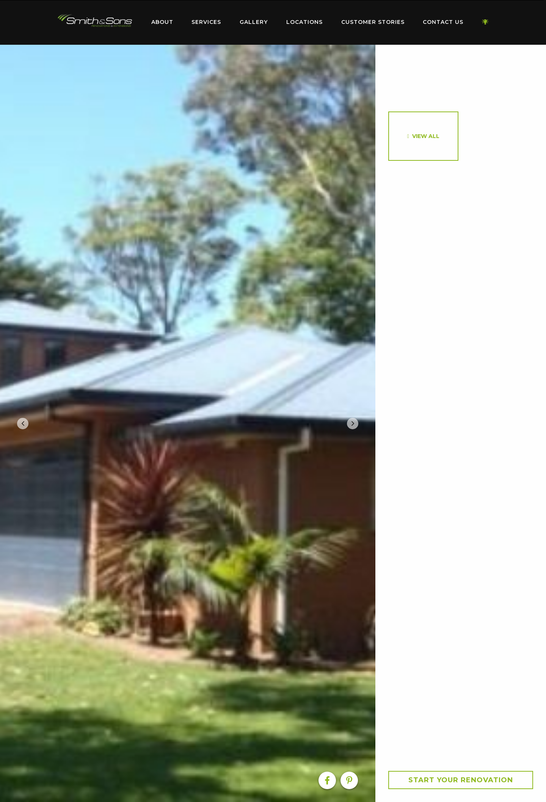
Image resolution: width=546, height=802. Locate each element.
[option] (187, 423)
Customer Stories (373, 22)
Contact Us (443, 22)
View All (425, 136)
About (162, 22)
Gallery (254, 22)
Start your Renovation (460, 780)
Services (206, 22)
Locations (304, 22)
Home (95, 21)
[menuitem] (95, 22)
